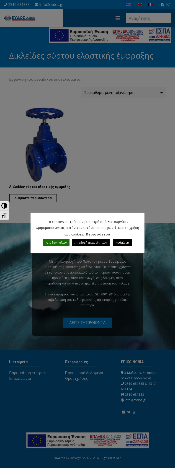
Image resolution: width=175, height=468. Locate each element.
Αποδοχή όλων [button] (56, 242)
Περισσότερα (98, 234)
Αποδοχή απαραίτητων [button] (91, 242)
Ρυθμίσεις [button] (122, 242)
